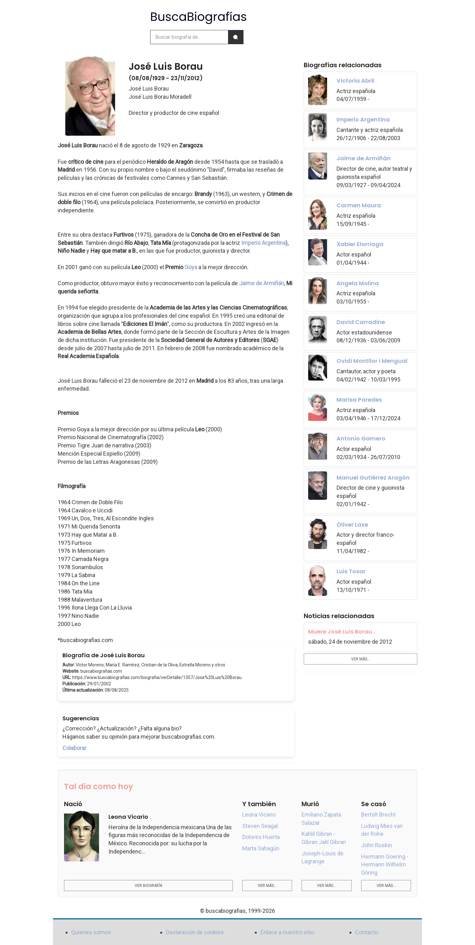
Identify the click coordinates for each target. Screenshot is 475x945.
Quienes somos (91, 932)
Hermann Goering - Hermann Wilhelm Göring (384, 864)
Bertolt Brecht (378, 814)
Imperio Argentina (263, 242)
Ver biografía (148, 885)
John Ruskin (376, 845)
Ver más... (360, 659)
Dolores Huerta (261, 837)
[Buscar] (235, 37)
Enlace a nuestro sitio (287, 932)
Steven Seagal (260, 826)
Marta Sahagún (260, 848)
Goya (191, 267)
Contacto (366, 932)
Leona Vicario (259, 814)
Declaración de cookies (195, 932)
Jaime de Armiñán (261, 283)
